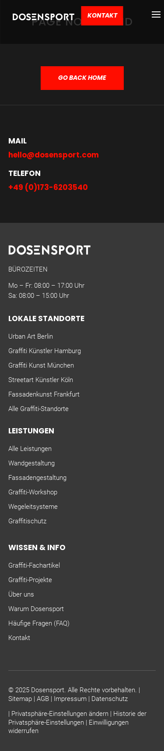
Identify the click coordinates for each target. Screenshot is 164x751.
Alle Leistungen (30, 449)
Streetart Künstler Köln (40, 380)
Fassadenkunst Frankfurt (44, 394)
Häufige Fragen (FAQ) (39, 623)
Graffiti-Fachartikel (34, 565)
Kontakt (102, 15)
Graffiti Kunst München (41, 365)
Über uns (21, 594)
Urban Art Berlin (30, 336)
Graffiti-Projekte (30, 580)
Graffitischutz (27, 521)
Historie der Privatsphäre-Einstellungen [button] (77, 718)
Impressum (70, 699)
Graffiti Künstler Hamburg (44, 351)
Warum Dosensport (36, 609)
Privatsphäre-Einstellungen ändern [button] (59, 714)
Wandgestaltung (31, 463)
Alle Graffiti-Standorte (38, 409)
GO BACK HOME (82, 77)
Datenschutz (109, 699)
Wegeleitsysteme (33, 507)
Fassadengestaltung (37, 478)
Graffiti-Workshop (32, 492)
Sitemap (20, 699)
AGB (43, 699)
